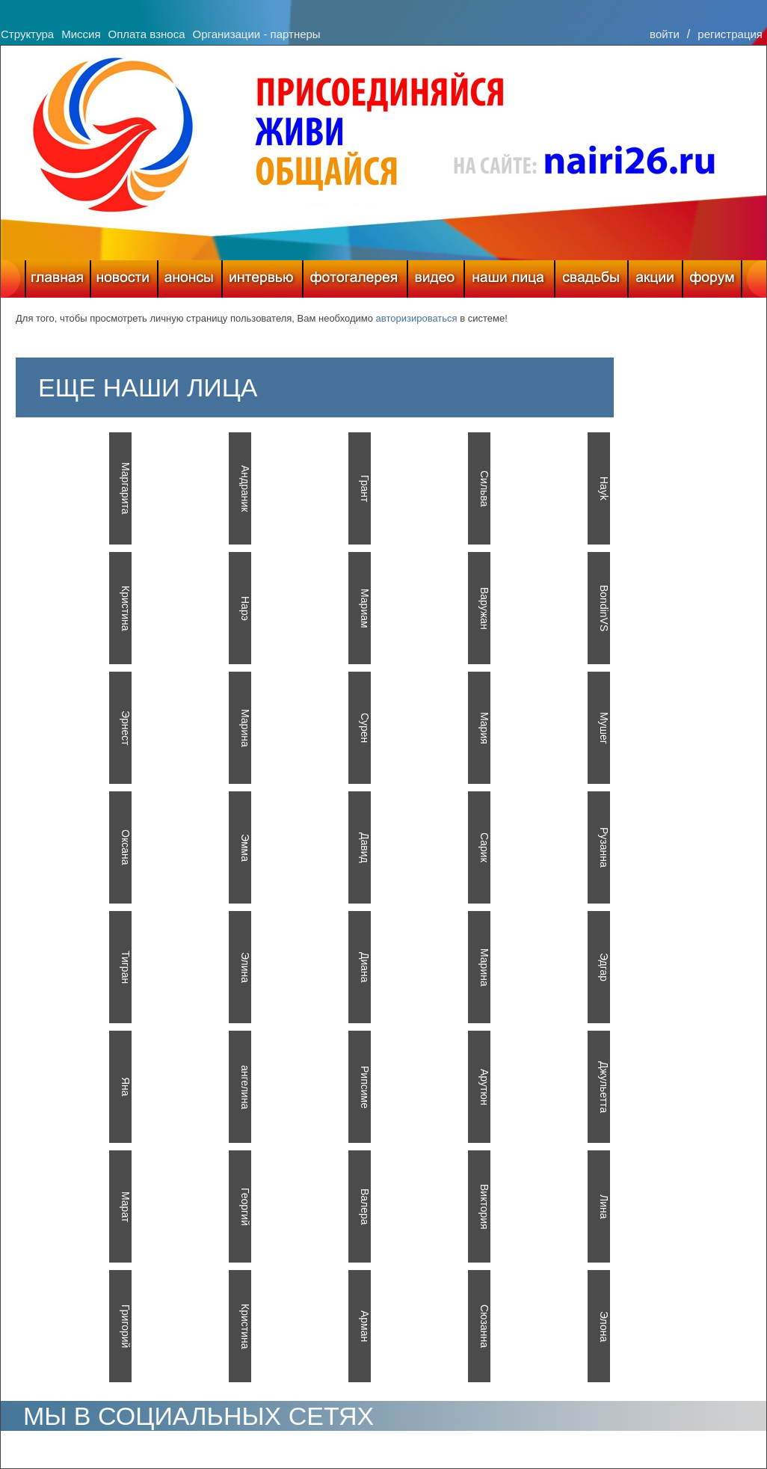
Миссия (80, 34)
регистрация (730, 34)
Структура (27, 34)
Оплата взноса (146, 34)
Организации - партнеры (256, 34)
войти (665, 34)
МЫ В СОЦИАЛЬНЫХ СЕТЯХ (198, 1416)
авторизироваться (417, 318)
